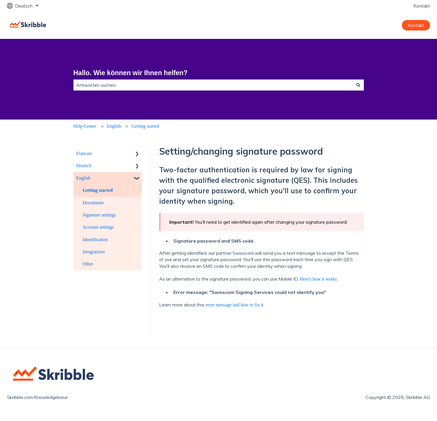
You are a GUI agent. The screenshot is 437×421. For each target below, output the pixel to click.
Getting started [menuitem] (98, 190)
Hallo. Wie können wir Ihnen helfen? (130, 73)
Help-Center (84, 126)
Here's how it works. (319, 279)
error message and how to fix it (234, 304)
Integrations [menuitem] (94, 251)
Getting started (145, 126)
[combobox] (213, 85)
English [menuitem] (83, 178)
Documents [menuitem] (93, 202)
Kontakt (421, 6)
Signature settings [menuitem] (99, 214)
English (114, 126)
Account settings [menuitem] (98, 227)
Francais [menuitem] (84, 153)
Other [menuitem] (88, 263)
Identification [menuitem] (95, 239)
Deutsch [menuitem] (83, 165)
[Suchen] (358, 85)
